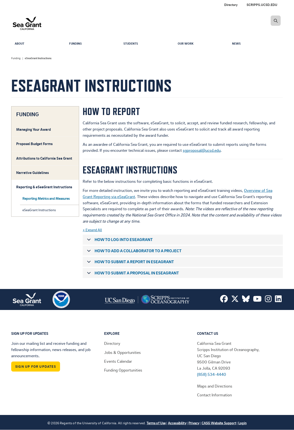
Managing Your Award (33, 129)
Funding (76, 44)
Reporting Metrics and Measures (46, 198)
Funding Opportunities (123, 369)
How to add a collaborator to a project (133, 252)
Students (131, 44)
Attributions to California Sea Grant (44, 158)
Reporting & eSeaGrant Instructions (44, 186)
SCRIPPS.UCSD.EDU (262, 4)
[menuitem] (263, 5)
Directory (231, 4)
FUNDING (27, 114)
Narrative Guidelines (32, 172)
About (20, 44)
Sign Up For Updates (35, 366)
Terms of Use (156, 423)
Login (242, 423)
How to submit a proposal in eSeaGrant (132, 274)
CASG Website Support (219, 423)
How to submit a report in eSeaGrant (129, 263)
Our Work (187, 44)
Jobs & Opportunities (122, 352)
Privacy (193, 423)
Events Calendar (118, 361)
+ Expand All (92, 229)
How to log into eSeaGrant (119, 241)
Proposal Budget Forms (34, 143)
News (237, 44)
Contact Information (214, 394)
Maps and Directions (214, 385)
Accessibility (177, 423)
